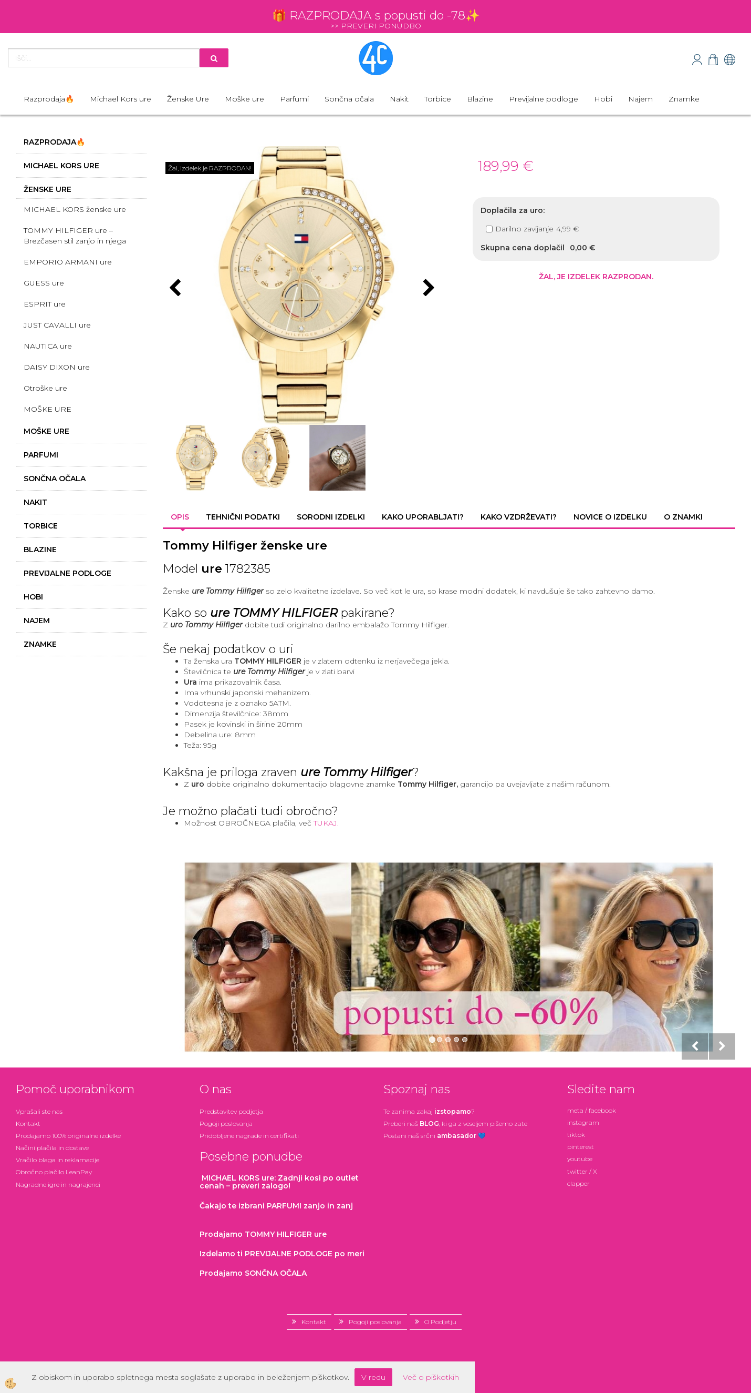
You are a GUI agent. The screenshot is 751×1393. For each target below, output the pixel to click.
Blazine (480, 99)
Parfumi (294, 99)
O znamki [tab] (683, 517)
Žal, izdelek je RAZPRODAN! (210, 168)
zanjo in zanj (276, 1206)
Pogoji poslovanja (226, 1123)
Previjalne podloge (543, 99)
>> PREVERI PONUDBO (375, 25)
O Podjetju (440, 1322)
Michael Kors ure (120, 99)
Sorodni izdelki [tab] (331, 517)
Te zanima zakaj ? (429, 1111)
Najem (640, 99)
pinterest (580, 1147)
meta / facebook (591, 1110)
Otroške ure (45, 388)
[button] (427, 288)
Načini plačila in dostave (52, 1148)
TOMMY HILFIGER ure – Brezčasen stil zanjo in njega (75, 236)
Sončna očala (349, 99)
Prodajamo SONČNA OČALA (254, 1273)
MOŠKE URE (47, 409)
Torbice (437, 99)
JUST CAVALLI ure (57, 325)
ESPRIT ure (45, 304)
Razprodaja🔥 (49, 99)
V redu (373, 1377)
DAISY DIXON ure (57, 367)
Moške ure (244, 99)
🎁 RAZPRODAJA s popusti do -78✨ (375, 15)
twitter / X (582, 1171)
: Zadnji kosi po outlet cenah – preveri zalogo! (279, 1182)
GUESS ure (44, 283)
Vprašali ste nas (39, 1111)
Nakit (399, 99)
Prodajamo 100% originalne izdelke (68, 1136)
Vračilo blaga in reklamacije (57, 1160)
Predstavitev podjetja (231, 1111)
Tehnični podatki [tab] (243, 517)
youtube (579, 1159)
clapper (578, 1183)
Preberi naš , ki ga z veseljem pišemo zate (455, 1123)
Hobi (603, 99)
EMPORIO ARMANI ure (68, 262)
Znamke (684, 99)
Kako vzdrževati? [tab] (519, 517)
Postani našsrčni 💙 (434, 1136)
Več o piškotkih (431, 1377)
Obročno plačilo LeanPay (54, 1172)
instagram (583, 1122)
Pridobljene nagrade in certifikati (249, 1136)
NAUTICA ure (48, 346)
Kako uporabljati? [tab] (423, 517)
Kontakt (28, 1123)
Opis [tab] (180, 517)
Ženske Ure (188, 99)
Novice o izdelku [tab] (610, 517)
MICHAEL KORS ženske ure (75, 209)
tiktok (576, 1134)
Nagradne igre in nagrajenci (58, 1184)
